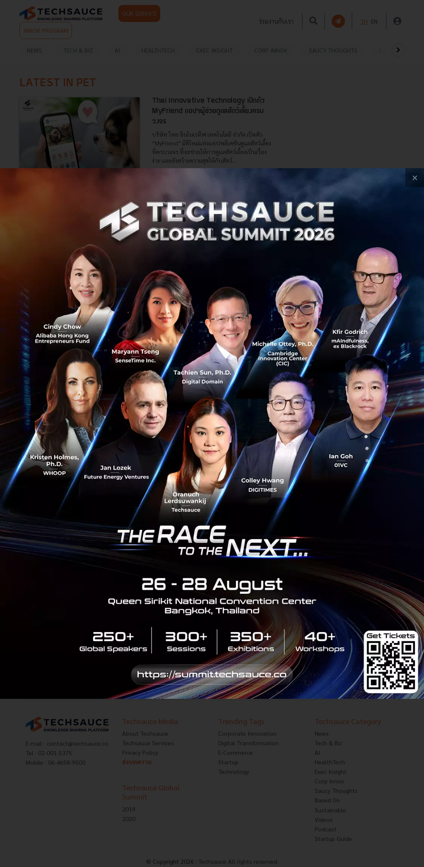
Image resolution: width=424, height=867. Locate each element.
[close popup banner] (414, 177)
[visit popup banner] (212, 433)
